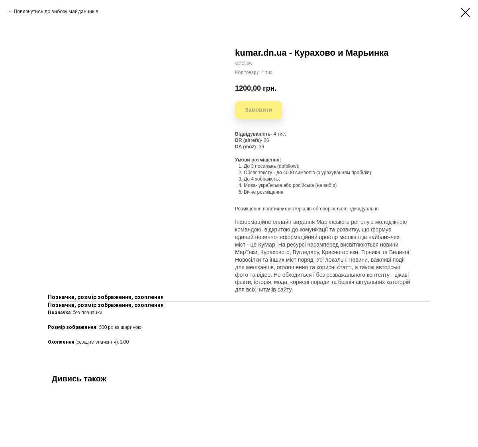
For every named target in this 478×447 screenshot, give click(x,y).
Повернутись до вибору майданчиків (56, 11)
